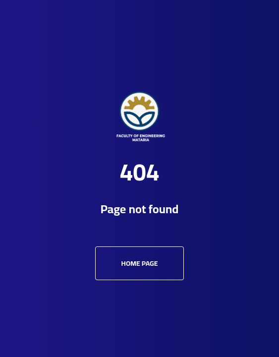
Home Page (139, 263)
